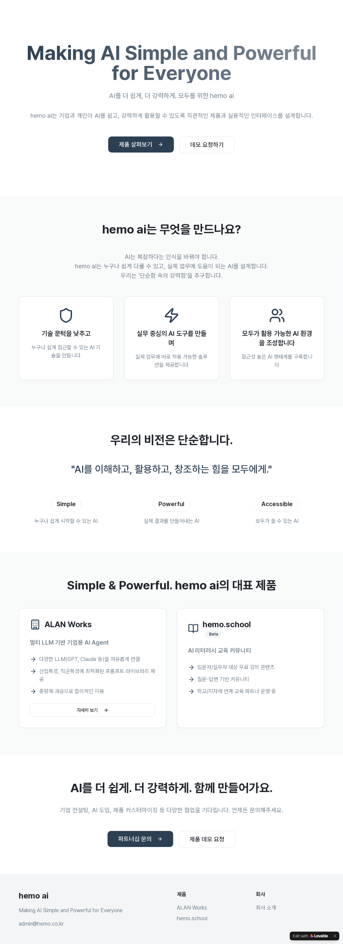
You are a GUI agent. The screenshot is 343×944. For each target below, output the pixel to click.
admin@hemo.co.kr (41, 924)
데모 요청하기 (207, 144)
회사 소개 (266, 908)
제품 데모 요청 (207, 839)
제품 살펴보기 (141, 144)
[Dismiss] (335, 936)
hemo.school (192, 918)
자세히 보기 (93, 710)
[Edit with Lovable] (310, 936)
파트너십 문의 (140, 838)
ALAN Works (192, 908)
